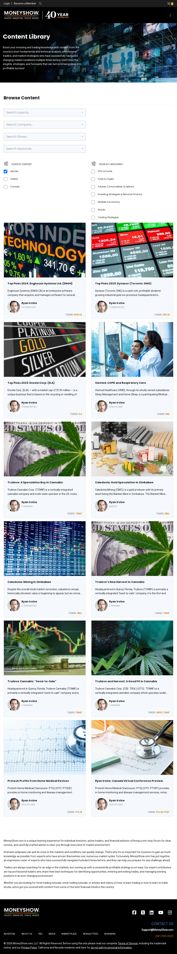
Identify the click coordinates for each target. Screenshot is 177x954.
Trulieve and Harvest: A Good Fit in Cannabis (126, 681)
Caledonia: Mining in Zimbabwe (29, 582)
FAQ (40, 934)
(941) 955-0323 (164, 936)
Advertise (9, 934)
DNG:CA (166, 314)
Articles (14, 171)
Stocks (101, 209)
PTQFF (166, 812)
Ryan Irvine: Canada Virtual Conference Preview (129, 781)
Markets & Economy (109, 202)
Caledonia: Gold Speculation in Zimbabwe (124, 482)
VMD (167, 414)
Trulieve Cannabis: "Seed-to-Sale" (32, 681)
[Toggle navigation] (170, 15)
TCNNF (78, 513)
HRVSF (159, 712)
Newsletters (90, 934)
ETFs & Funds (105, 171)
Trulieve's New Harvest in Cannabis (120, 582)
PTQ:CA (78, 812)
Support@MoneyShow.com (157, 929)
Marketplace (69, 934)
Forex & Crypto (106, 178)
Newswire (110, 934)
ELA (80, 414)
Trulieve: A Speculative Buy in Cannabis (35, 482)
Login (7, 3)
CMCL (167, 513)
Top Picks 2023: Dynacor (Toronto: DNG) (123, 283)
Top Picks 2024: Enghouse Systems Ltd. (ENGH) (40, 283)
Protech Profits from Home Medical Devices (38, 781)
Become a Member (25, 3)
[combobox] (45, 112)
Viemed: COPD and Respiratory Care (120, 383)
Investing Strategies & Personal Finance (120, 194)
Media (52, 934)
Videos (14, 178)
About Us (26, 934)
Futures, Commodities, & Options (116, 186)
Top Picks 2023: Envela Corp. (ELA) (31, 383)
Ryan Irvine (29, 303)
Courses (15, 186)
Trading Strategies (108, 217)
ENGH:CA (78, 314)
